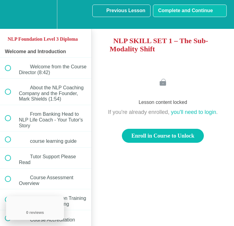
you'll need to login (193, 112)
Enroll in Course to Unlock (162, 136)
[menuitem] (45, 14)
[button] (11, 14)
